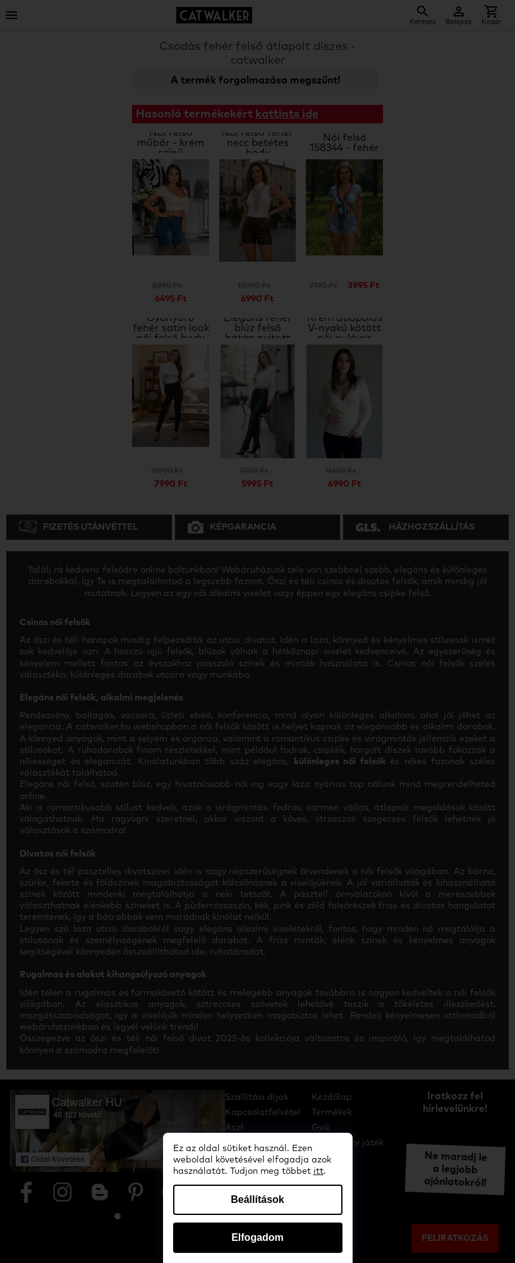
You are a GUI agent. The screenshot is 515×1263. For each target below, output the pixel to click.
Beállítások (257, 1199)
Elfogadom (257, 1237)
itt (318, 1171)
